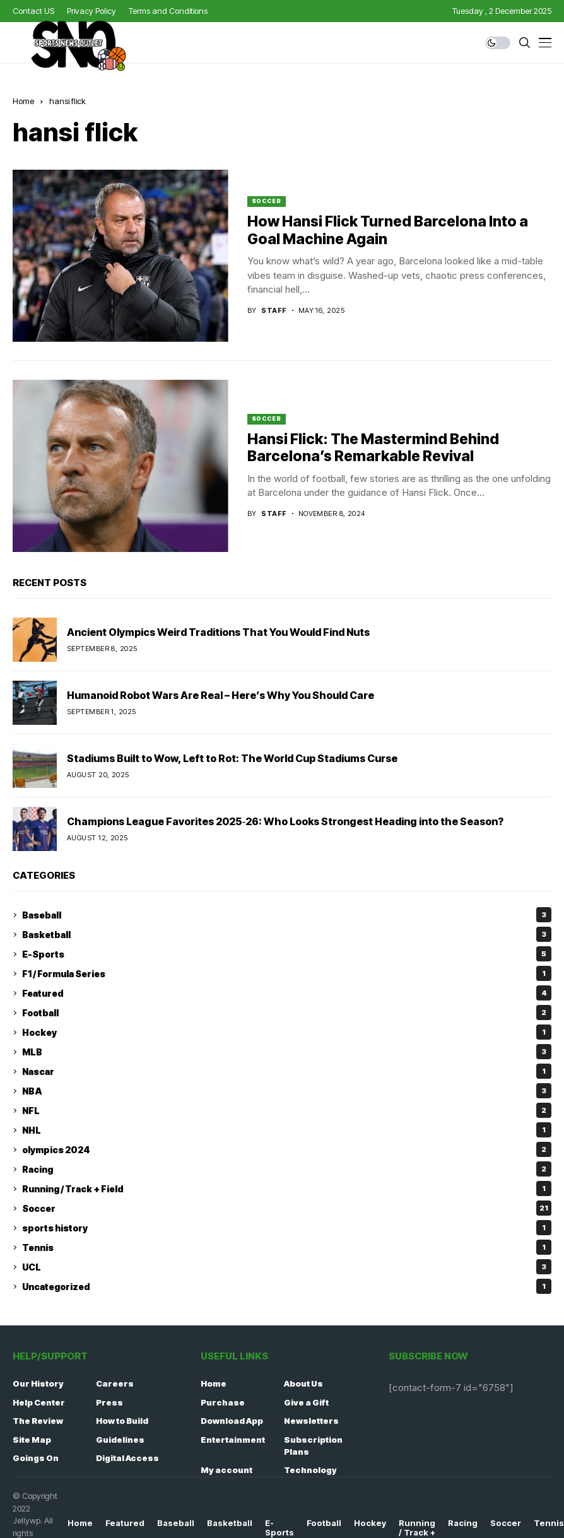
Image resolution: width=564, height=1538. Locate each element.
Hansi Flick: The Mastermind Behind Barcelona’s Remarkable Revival (373, 448)
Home (213, 1383)
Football (286, 1012)
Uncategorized (286, 1286)
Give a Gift (306, 1402)
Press (109, 1402)
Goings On (36, 1458)
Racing (286, 1169)
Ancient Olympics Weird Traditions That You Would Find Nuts (218, 632)
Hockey (286, 1032)
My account (226, 1470)
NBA (286, 1090)
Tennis (286, 1247)
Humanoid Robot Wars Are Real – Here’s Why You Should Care (220, 695)
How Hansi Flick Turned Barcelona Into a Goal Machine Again (387, 230)
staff (273, 311)
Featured (286, 993)
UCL (286, 1266)
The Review (38, 1421)
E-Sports (286, 953)
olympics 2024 (286, 1149)
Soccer (266, 200)
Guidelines (120, 1440)
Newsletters (311, 1421)
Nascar (286, 1071)
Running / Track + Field (286, 1188)
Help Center (39, 1402)
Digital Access (127, 1458)
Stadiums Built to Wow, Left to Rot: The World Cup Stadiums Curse (232, 758)
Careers (115, 1383)
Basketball (286, 934)
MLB (286, 1051)
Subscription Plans (313, 1446)
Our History (38, 1383)
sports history (286, 1227)
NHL (286, 1129)
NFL (286, 1110)
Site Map (32, 1440)
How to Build (122, 1421)
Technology (310, 1470)
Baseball (286, 914)
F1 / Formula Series (286, 973)
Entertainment (233, 1440)
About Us (303, 1383)
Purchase (223, 1402)
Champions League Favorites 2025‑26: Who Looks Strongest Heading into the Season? (285, 821)
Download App (232, 1421)
